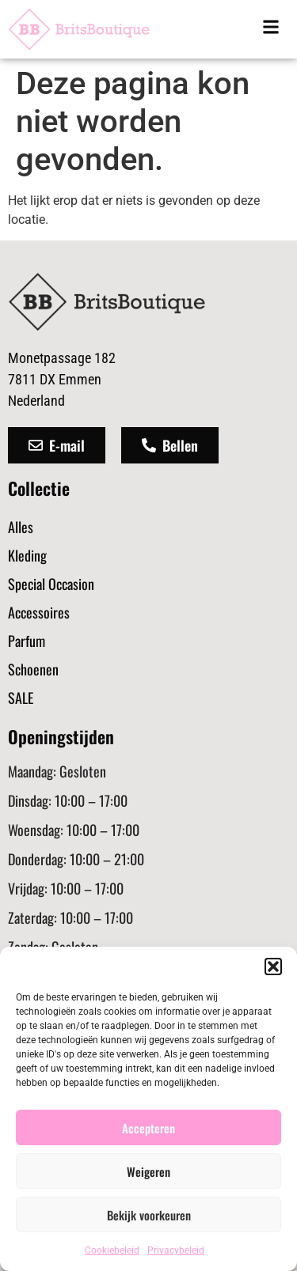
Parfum (26, 640)
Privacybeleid (175, 1250)
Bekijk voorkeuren (149, 1215)
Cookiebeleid (112, 1250)
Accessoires (39, 612)
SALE (20, 697)
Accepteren (148, 1128)
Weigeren (148, 1171)
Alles (20, 526)
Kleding (27, 555)
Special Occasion (51, 583)
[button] (273, 966)
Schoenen (33, 669)
